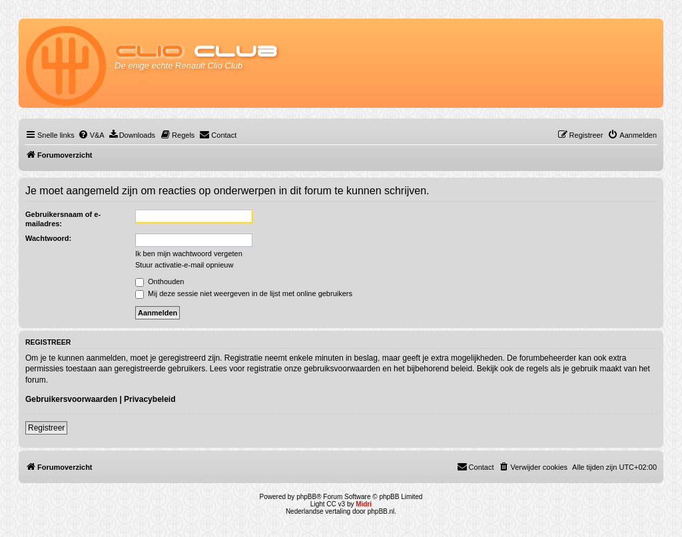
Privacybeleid (149, 399)
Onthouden (159, 281)
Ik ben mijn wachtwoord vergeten (188, 254)
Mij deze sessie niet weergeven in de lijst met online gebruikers (243, 293)
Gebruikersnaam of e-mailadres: (63, 219)
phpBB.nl (381, 511)
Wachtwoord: (48, 238)
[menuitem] (91, 135)
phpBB (306, 496)
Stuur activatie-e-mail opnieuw (184, 265)
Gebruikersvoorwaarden (71, 399)
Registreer (46, 428)
